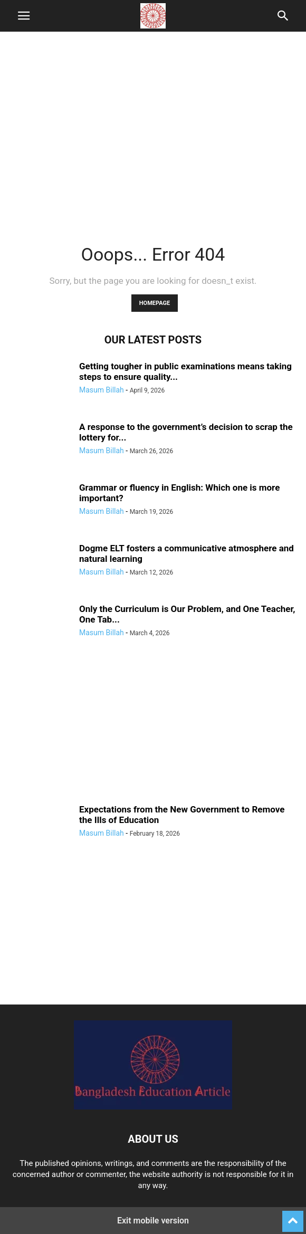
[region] (153, 131)
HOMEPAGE (154, 303)
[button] (24, 16)
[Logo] (153, 1107)
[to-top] (292, 1216)
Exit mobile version (153, 1221)
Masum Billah (101, 390)
